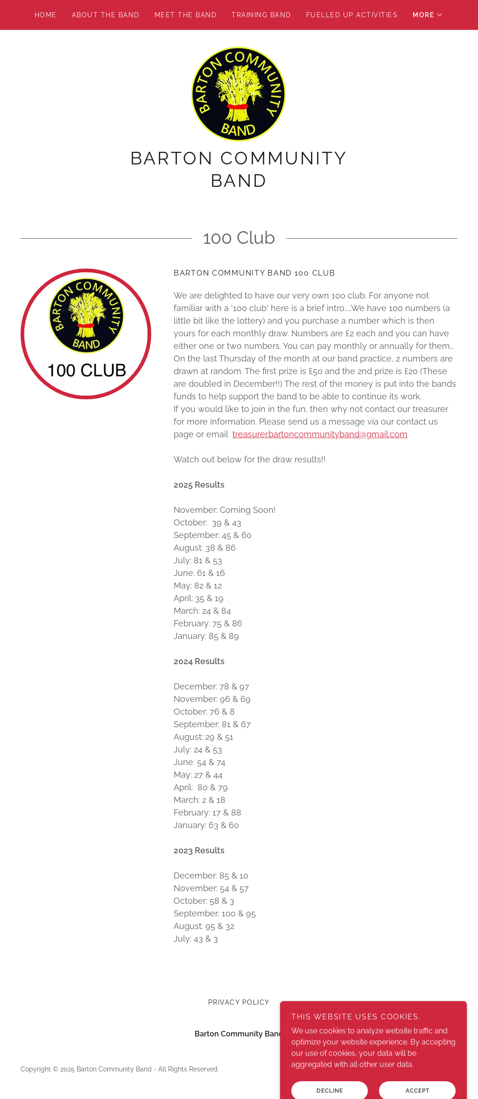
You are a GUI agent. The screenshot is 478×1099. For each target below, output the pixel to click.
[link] (239, 93)
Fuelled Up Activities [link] (352, 15)
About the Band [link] (106, 15)
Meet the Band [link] (186, 15)
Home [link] (46, 15)
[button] (428, 15)
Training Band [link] (261, 15)
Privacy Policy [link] (239, 1002)
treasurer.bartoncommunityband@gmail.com (320, 434)
